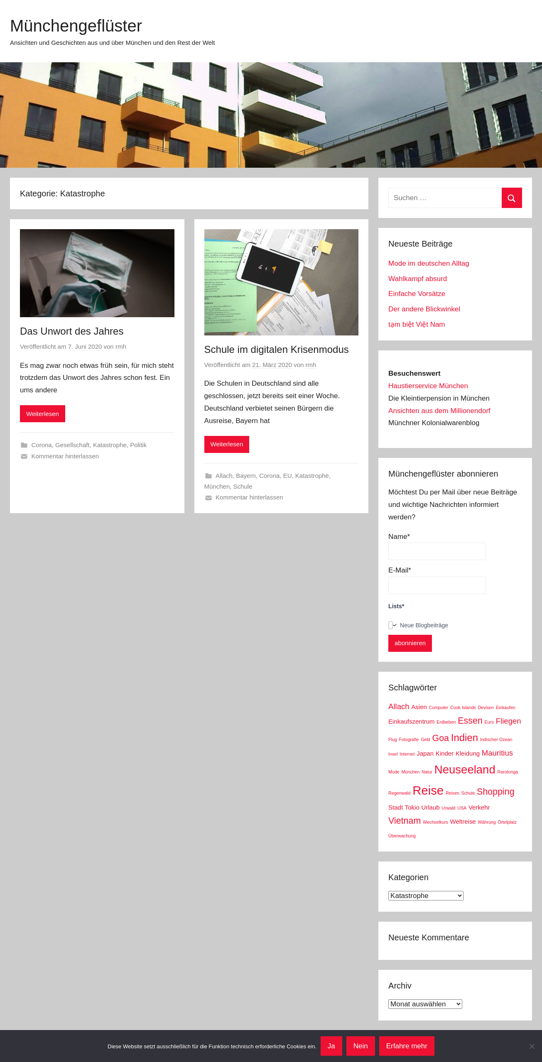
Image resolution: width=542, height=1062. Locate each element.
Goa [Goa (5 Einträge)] (440, 738)
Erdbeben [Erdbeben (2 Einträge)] (446, 721)
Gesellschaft (72, 444)
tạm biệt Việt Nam (416, 324)
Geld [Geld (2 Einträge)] (425, 739)
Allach (224, 475)
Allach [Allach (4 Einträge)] (399, 706)
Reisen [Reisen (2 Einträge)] (452, 792)
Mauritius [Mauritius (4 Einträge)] (497, 753)
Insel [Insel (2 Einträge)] (393, 753)
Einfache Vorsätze (416, 294)
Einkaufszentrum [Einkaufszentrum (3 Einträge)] (411, 721)
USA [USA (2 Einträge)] (461, 807)
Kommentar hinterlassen (65, 456)
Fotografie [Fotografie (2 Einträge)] (409, 739)
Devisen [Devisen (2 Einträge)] (486, 707)
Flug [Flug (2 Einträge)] (392, 739)
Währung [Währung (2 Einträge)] (486, 822)
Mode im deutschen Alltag (428, 263)
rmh (120, 346)
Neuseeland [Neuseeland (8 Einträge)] (464, 769)
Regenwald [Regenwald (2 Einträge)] (399, 792)
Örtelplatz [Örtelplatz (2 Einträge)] (507, 822)
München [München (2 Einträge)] (410, 771)
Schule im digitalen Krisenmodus (276, 349)
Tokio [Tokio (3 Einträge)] (412, 807)
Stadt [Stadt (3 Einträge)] (395, 807)
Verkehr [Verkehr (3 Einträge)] (479, 807)
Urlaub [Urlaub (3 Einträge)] (430, 807)
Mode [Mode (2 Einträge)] (394, 771)
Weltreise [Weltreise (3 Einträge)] (463, 821)
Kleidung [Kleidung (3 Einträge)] (468, 753)
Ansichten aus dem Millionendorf (439, 411)
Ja (331, 1046)
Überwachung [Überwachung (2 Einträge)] (402, 835)
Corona (42, 444)
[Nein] (531, 1046)
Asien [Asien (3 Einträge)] (419, 706)
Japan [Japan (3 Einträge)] (425, 753)
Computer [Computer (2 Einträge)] (439, 707)
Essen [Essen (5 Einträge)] (470, 721)
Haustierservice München (428, 386)
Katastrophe (110, 444)
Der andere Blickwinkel (424, 309)
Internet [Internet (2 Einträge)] (407, 753)
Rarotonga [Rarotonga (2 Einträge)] (507, 771)
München (217, 486)
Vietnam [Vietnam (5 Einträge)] (404, 821)
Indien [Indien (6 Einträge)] (464, 737)
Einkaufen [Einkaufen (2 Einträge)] (505, 707)
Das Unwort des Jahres (71, 331)
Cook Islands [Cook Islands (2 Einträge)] (463, 707)
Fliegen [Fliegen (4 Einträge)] (508, 721)
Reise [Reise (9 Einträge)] (428, 790)
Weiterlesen (42, 413)
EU (287, 475)
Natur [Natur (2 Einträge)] (427, 771)
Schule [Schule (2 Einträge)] (468, 792)
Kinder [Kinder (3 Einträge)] (445, 753)
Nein (360, 1046)
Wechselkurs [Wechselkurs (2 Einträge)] (435, 822)
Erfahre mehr (406, 1046)
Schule (243, 486)
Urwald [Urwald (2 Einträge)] (448, 807)
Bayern (246, 475)
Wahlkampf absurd (417, 279)
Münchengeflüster (76, 26)
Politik (138, 444)
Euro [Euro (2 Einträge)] (489, 721)
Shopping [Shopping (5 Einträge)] (496, 792)
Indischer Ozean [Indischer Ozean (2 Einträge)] (496, 739)
